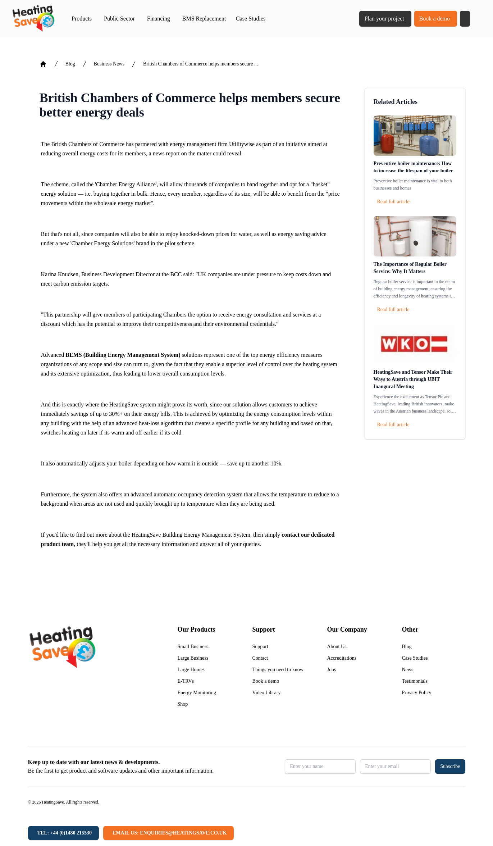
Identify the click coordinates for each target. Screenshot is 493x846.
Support (260, 646)
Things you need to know (277, 669)
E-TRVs (186, 681)
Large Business (193, 658)
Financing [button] (158, 18)
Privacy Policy (417, 692)
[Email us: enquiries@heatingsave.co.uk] (168, 833)
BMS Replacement (204, 18)
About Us (337, 646)
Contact (260, 658)
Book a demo (434, 18)
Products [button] (82, 18)
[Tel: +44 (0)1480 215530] (63, 833)
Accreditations (342, 658)
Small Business (193, 646)
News (408, 669)
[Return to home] (33, 18)
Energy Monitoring (197, 692)
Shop (183, 704)
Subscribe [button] (450, 766)
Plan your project (384, 18)
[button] (465, 19)
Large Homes (191, 669)
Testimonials (415, 681)
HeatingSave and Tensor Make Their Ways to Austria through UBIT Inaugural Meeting (413, 379)
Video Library (266, 692)
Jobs (331, 669)
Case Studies (250, 18)
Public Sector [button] (119, 18)
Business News (109, 64)
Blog (70, 64)
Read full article (393, 201)
